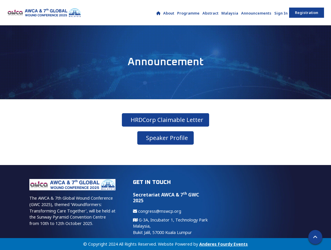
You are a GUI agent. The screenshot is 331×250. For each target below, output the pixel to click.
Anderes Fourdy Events (223, 244)
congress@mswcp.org (157, 211)
